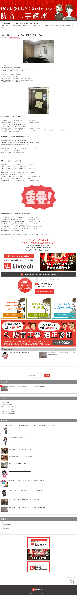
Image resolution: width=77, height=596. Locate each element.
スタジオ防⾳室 (5, 529)
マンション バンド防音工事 (9, 407)
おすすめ (4, 533)
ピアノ (3, 523)
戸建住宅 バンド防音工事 (8, 412)
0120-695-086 (45, 284)
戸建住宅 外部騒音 (7, 405)
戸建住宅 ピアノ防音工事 (8, 414)
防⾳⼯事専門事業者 (6, 525)
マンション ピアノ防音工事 (8, 409)
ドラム (3, 531)
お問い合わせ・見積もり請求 (44, 291)
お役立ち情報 (5, 402)
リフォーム (4, 527)
